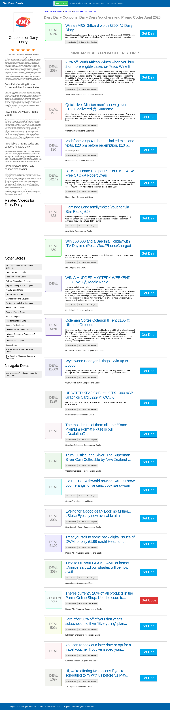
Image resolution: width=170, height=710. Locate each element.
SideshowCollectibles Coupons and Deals (83, 445)
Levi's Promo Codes (14, 294)
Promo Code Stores (78, 3)
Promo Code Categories (99, 3)
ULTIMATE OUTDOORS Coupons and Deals (84, 351)
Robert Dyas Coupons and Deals (79, 197)
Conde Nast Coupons (15, 341)
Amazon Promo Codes (15, 312)
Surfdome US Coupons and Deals (79, 131)
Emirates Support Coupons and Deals (81, 661)
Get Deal (148, 33)
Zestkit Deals (11, 345)
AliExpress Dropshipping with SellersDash (78, 707)
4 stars (28, 49)
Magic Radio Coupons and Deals (79, 310)
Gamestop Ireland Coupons (17, 299)
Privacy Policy (49, 707)
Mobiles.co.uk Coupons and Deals (79, 161)
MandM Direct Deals (14, 290)
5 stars (33, 49)
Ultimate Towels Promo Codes (18, 330)
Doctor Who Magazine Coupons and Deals (83, 553)
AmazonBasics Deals (15, 325)
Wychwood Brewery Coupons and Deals (82, 383)
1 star (13, 49)
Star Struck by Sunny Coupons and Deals (83, 527)
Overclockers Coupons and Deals (79, 415)
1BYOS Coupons (13, 316)
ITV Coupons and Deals (75, 267)
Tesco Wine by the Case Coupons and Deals (84, 95)
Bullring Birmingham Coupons (18, 281)
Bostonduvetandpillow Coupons (19, 303)
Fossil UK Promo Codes (16, 277)
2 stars (18, 49)
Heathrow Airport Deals (16, 272)
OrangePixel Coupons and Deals (79, 501)
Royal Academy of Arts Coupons (19, 285)
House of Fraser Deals (15, 308)
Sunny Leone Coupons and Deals (79, 583)
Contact (40, 707)
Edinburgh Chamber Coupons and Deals (82, 635)
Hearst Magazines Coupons (18, 321)
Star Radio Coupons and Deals (78, 231)
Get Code (149, 600)
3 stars (23, 49)
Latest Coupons (117, 3)
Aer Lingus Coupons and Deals (78, 687)
